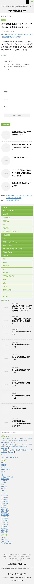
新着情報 (4, 481)
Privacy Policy (7, 252)
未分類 (5, 55)
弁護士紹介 (6, 235)
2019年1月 (4, 509)
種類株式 (6, 221)
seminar (4, 464)
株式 (4, 269)
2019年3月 (4, 505)
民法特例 (6, 265)
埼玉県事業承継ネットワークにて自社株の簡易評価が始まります (21, 423)
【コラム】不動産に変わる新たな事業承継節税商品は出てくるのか (21, 173)
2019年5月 (4, 501)
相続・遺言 (6, 217)
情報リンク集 (7, 245)
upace (11, 452)
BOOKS (5, 296)
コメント (6, 69)
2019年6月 (4, 499)
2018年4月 (4, 526)
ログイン (4, 537)
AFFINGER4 (20, 580)
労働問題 (6, 228)
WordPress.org (6, 543)
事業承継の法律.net (17, 11)
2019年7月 (4, 497)
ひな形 (3, 467)
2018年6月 (4, 522)
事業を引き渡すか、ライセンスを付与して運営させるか (21, 147)
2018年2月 (4, 530)
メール (6, 99)
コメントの (6, 541)
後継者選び (6, 272)
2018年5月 (4, 524)
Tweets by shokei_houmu (9, 457)
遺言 (4, 259)
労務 (4, 279)
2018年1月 (4, 532)
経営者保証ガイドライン (11, 231)
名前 (5, 92)
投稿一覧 (6, 255)
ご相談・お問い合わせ (10, 242)
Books (3, 462)
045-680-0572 (17, 574)
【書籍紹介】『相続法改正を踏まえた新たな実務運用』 (21, 321)
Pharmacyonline (6, 442)
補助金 (5, 262)
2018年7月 (4, 520)
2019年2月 (4, 507)
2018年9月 (4, 517)
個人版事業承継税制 (12, 200)
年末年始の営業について (21, 157)
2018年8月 (4, 518)
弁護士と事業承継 (8, 276)
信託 (4, 224)
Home (5, 207)
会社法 (5, 286)
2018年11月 (5, 513)
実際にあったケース (9, 210)
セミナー (6, 293)
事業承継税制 (7, 290)
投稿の (5, 539)
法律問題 (6, 214)
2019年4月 (4, 503)
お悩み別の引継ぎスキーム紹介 (13, 248)
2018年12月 (5, 511)
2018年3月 (4, 528)
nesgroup (4, 448)
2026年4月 (4, 496)
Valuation (4, 465)
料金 (4, 238)
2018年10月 (5, 515)
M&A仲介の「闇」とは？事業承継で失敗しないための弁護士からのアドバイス (22, 308)
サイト (6, 106)
